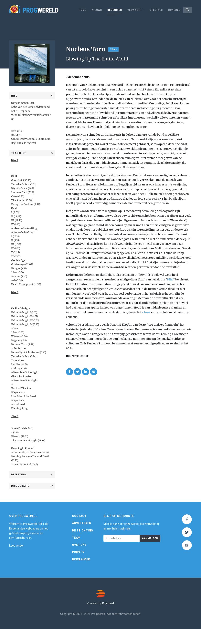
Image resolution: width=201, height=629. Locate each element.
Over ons (79, 544)
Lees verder (16, 545)
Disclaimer (81, 559)
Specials (153, 10)
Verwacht (132, 10)
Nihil (170, 279)
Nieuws (95, 10)
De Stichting (82, 530)
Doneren (172, 10)
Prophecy (24, 111)
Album (113, 49)
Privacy (78, 552)
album (146, 312)
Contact (79, 516)
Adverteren (81, 523)
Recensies (112, 10)
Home (80, 10)
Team (76, 537)
